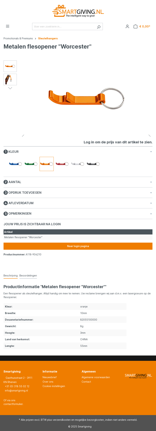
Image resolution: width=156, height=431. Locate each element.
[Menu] (8, 26)
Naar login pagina (78, 246)
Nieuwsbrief (50, 377)
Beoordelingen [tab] (28, 275)
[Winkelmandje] (141, 26)
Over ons (48, 381)
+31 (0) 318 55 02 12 (17, 386)
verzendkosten (62, 419)
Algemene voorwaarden (96, 377)
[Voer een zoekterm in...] (63, 26)
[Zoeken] (99, 26)
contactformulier (13, 403)
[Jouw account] (127, 26)
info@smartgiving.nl (16, 390)
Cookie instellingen (54, 386)
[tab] (11, 276)
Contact (86, 381)
